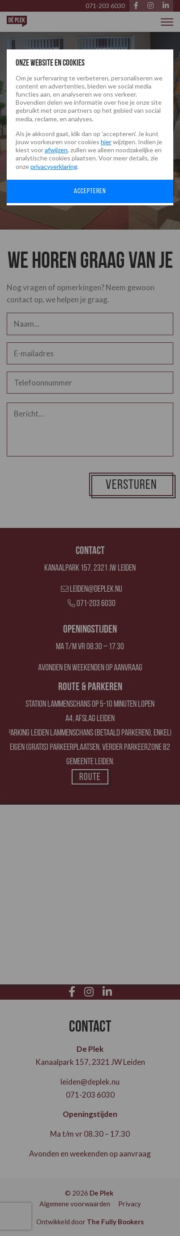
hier (106, 142)
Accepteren (90, 191)
